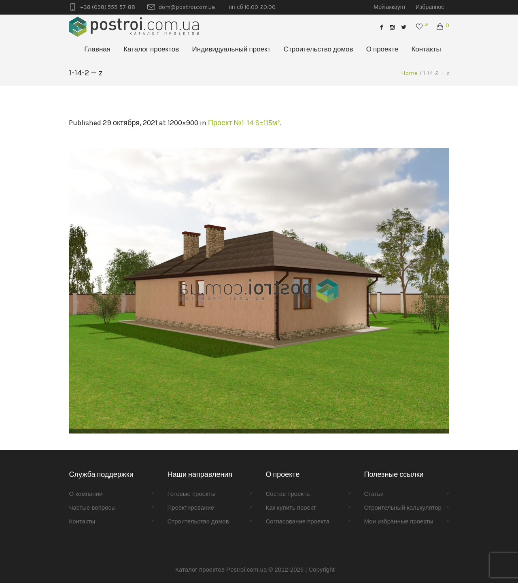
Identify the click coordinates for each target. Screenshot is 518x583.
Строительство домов (198, 521)
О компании (86, 493)
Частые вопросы (92, 507)
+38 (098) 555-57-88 (108, 7)
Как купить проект (290, 507)
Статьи (374, 493)
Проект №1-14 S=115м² (244, 122)
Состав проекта (287, 493)
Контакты (82, 521)
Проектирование (191, 507)
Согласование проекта (297, 521)
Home (409, 73)
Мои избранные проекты (398, 521)
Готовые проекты (192, 493)
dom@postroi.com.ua (187, 7)
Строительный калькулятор (402, 507)
